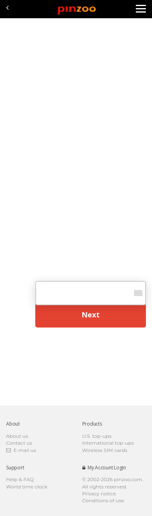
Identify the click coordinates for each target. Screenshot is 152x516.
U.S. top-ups (96, 436)
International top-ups (108, 443)
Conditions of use (103, 500)
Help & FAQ (20, 479)
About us (17, 436)
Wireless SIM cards (105, 450)
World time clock (26, 487)
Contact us (19, 443)
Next (90, 314)
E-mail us (21, 450)
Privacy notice (99, 493)
